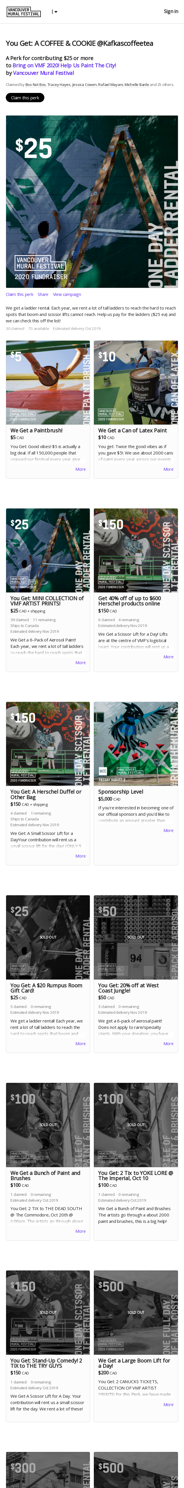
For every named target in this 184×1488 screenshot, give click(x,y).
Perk (15, 58)
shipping (37, 611)
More (80, 470)
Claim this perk (25, 97)
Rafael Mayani (110, 84)
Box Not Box (35, 84)
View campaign (68, 294)
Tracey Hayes (59, 84)
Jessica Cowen (84, 84)
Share (43, 294)
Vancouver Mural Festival (43, 72)
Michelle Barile (137, 84)
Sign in (171, 11)
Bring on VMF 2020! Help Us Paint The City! (64, 65)
